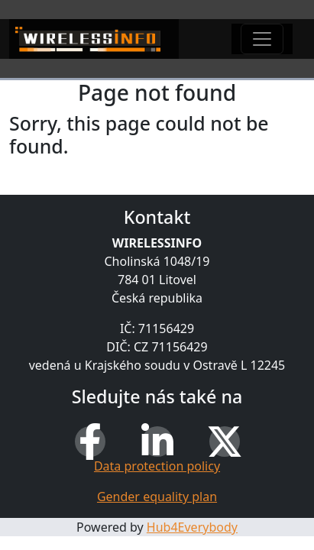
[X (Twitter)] (224, 441)
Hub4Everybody (192, 527)
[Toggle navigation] (262, 39)
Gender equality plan (157, 496)
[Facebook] (90, 441)
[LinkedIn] (157, 441)
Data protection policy (157, 466)
